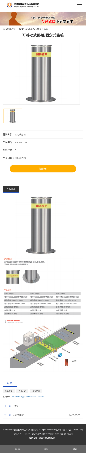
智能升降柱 (53, 434)
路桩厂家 (22, 391)
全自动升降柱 (41, 434)
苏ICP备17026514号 (73, 429)
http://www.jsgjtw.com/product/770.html (28, 397)
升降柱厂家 (28, 434)
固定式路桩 (42, 29)
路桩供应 (36, 391)
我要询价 (43, 168)
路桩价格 (8, 391)
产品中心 (30, 29)
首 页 (21, 29)
